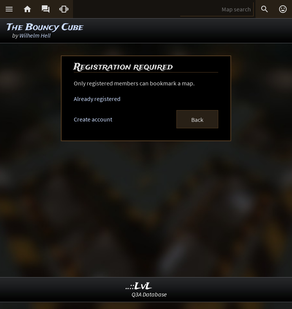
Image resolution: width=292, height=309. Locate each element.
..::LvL (139, 286)
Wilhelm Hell (35, 35)
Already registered (97, 98)
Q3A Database (149, 294)
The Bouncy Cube (45, 27)
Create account (93, 119)
